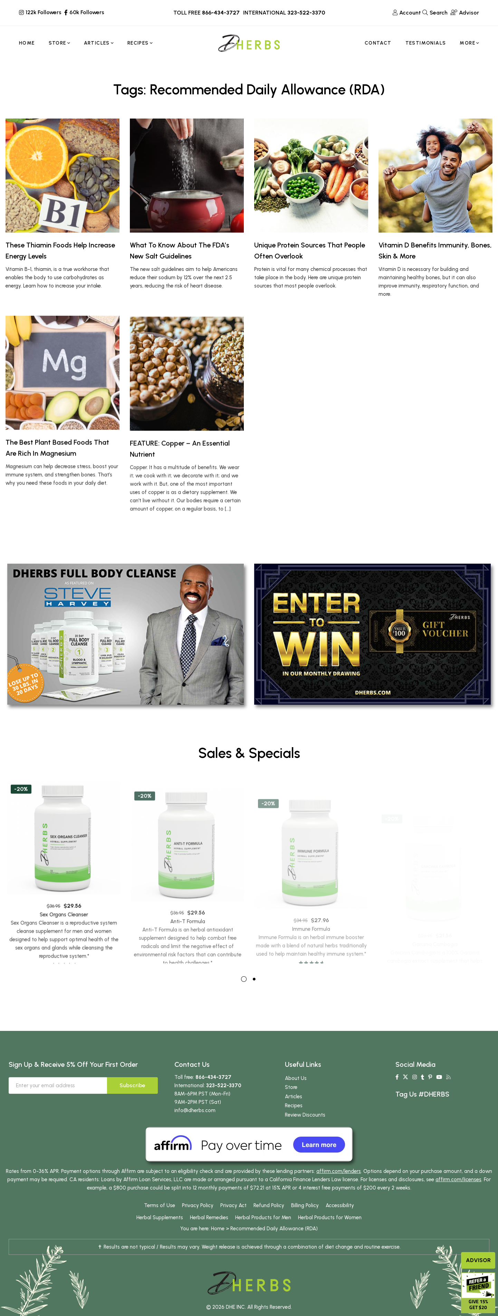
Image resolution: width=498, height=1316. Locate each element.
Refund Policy (268, 1221)
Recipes (294, 1121)
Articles (293, 1112)
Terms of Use (159, 1221)
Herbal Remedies (209, 1233)
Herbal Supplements (159, 1233)
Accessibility (340, 1221)
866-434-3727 (221, 12)
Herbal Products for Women (330, 1233)
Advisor (478, 1260)
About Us (296, 1094)
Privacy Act (233, 1221)
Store (291, 1103)
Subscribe (132, 1101)
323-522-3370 (306, 12)
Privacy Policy (197, 1221)
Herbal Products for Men (263, 1233)
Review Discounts (305, 1130)
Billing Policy (305, 1221)
